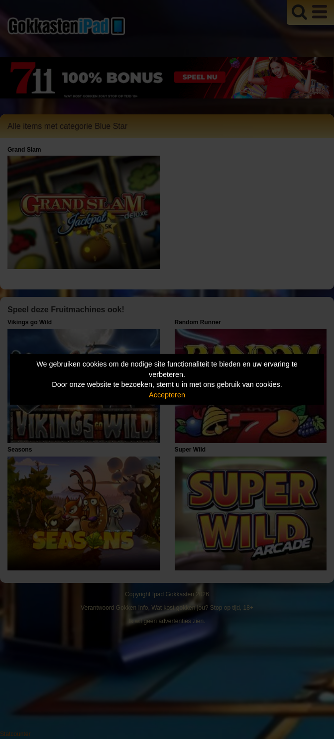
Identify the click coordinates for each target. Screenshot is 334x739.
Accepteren (167, 395)
